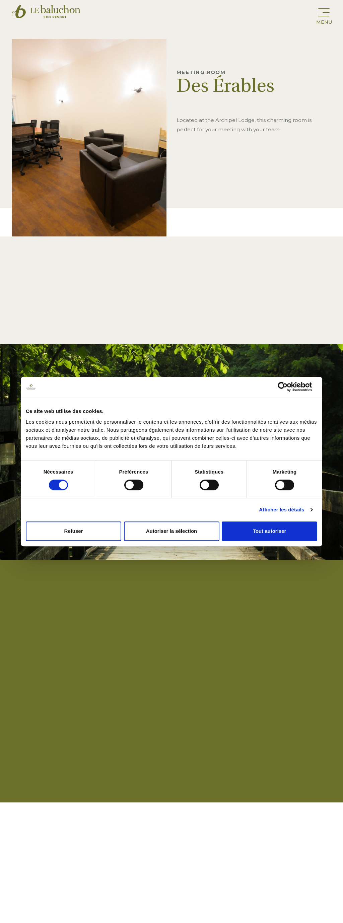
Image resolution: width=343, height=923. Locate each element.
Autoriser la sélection (171, 531)
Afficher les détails (281, 509)
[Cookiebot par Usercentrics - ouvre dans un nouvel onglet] (288, 387)
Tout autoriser (269, 531)
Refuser (73, 531)
